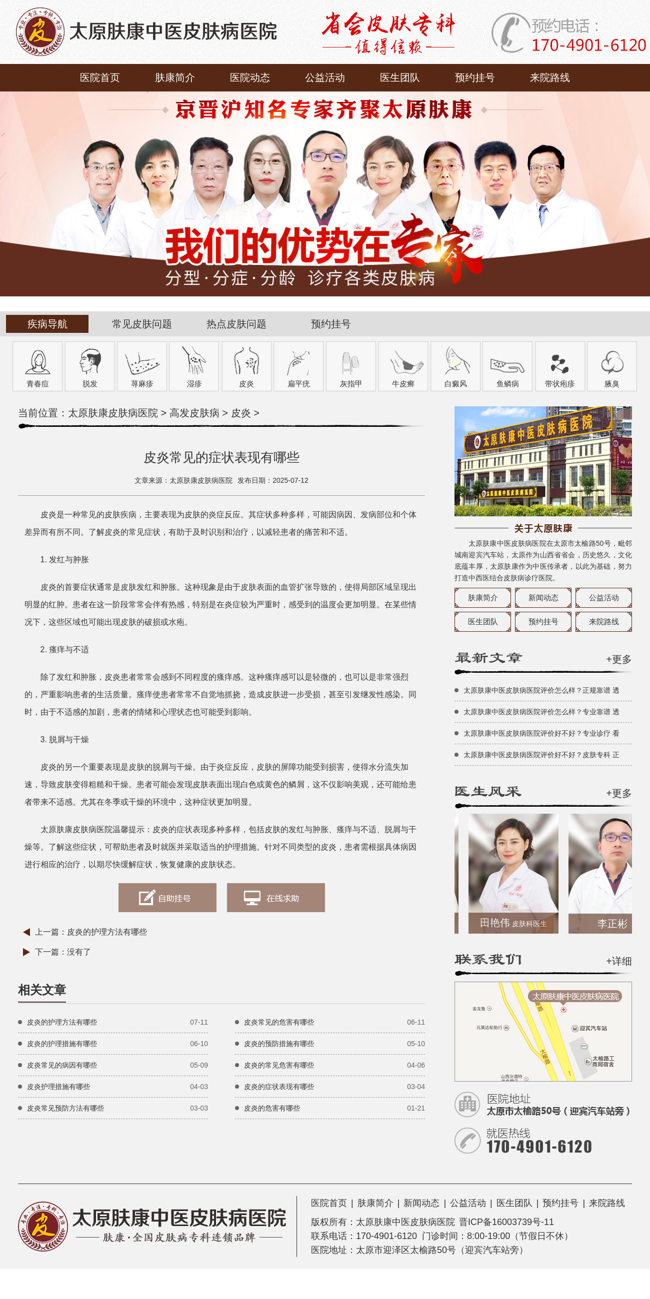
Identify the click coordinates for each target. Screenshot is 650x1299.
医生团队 (400, 77)
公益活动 (325, 77)
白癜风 (455, 383)
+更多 (619, 659)
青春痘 (37, 383)
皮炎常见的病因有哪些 (62, 1065)
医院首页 (100, 77)
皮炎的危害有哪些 (272, 1108)
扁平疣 (299, 383)
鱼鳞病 (507, 383)
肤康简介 (175, 77)
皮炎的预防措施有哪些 (279, 1044)
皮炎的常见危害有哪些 (279, 1065)
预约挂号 (475, 77)
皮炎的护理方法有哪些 (107, 932)
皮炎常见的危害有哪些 (279, 1022)
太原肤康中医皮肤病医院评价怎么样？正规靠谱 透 (542, 690)
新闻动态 (543, 597)
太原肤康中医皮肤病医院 (405, 1222)
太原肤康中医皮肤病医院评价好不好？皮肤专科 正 (542, 755)
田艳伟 (517, 922)
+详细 (619, 961)
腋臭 (612, 383)
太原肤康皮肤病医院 (113, 412)
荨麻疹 (142, 383)
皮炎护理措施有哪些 (58, 1087)
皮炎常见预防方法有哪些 (65, 1108)
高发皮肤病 (195, 412)
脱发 (90, 383)
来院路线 (550, 77)
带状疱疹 (560, 383)
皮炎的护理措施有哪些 (62, 1044)
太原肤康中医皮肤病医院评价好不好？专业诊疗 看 (542, 733)
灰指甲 (351, 383)
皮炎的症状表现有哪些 (279, 1087)
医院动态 (250, 77)
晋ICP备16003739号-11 (506, 1222)
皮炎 (246, 383)
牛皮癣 (403, 383)
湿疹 (194, 383)
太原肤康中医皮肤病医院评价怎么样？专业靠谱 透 (542, 712)
